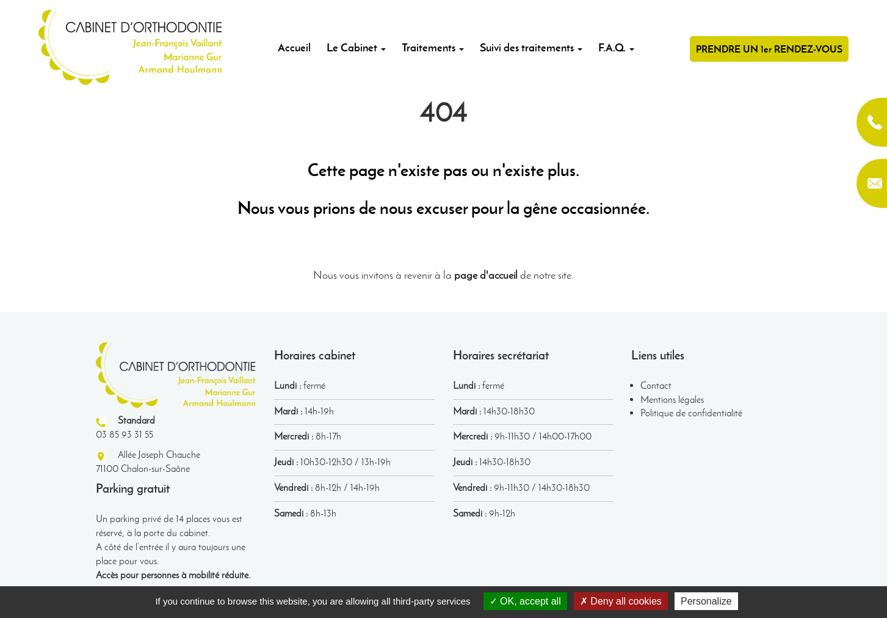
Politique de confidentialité (691, 413)
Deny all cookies (621, 601)
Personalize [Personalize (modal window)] (706, 601)
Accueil (294, 47)
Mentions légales (672, 399)
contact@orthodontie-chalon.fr (871, 183)
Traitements (433, 47)
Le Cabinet (356, 47)
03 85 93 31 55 (871, 122)
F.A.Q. (616, 47)
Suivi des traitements (531, 47)
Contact (656, 385)
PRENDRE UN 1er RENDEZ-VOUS (769, 49)
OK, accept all (525, 601)
